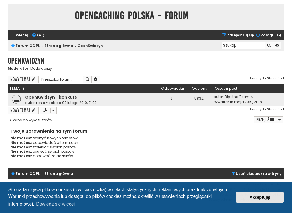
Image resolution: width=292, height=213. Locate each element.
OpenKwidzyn (26, 60)
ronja (40, 102)
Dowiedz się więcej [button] (55, 204)
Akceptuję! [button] (260, 197)
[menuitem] (38, 35)
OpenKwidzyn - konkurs (51, 97)
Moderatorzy (41, 68)
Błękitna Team (237, 96)
